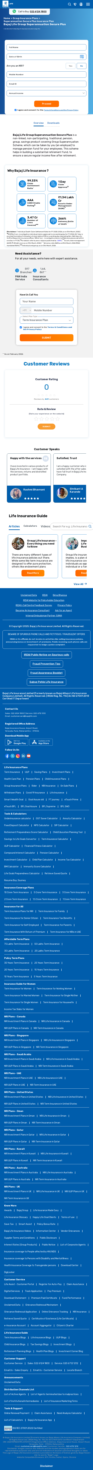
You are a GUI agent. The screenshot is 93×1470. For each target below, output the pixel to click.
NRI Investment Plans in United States (23, 1097)
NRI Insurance (49, 786)
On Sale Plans (67, 786)
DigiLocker (9, 1272)
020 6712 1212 (72, 1446)
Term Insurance (12, 772)
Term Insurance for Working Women (54, 989)
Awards (8, 1211)
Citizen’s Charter (65, 1326)
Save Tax (9, 1224)
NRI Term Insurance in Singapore (52, 1047)
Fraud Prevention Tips (46, 663)
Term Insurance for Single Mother (61, 996)
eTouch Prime (71, 800)
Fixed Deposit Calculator (16, 826)
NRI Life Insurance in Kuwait (55, 1154)
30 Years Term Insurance (16, 963)
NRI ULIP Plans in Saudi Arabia (19, 1066)
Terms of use (67, 1217)
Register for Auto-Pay (50, 1284)
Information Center (46, 1231)
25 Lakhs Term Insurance (47, 951)
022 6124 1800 (38, 11)
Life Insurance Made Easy (46, 1211)
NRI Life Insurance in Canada (55, 1021)
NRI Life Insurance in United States (65, 1097)
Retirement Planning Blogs (17, 1351)
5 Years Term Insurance (46, 977)
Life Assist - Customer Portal (19, 1284)
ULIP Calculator (12, 846)
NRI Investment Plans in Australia (21, 1173)
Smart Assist (25, 1224)
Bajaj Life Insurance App (40, 1420)
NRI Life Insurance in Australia (58, 1173)
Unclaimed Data (29, 595)
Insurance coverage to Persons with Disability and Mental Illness (36, 1259)
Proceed (46, 103)
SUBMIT (46, 337)
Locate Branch (74, 1370)
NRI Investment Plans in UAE (18, 1078)
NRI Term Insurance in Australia (50, 1180)
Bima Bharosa (60, 595)
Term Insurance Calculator (54, 839)
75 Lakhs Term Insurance (16, 944)
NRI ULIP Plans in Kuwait (16, 1161)
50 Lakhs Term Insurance (47, 944)
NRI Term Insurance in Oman (46, 1123)
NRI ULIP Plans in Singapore (17, 1047)
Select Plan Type (30, 316)
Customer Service (13, 1363)
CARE (59, 241)
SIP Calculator (61, 826)
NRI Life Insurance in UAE (50, 1078)
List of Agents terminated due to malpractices (55, 1394)
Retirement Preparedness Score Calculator (26, 832)
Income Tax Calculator (69, 860)
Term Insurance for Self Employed (21, 925)
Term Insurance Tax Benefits (57, 918)
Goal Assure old (36, 800)
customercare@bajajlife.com (24, 716)
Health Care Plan (12, 779)
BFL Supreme (49, 807)
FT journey (54, 800)
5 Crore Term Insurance (45, 893)
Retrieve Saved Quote (56, 874)
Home (7, 18)
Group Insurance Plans (25, 18)
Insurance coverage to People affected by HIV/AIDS (30, 1252)
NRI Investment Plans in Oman (19, 1116)
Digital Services (12, 1291)
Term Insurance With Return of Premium (24, 932)
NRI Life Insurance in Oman (53, 1116)
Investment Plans (61, 772)
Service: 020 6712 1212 (66, 1363)
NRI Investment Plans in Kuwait (20, 1154)
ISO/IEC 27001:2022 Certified (23, 1428)
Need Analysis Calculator (69, 1413)
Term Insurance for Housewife (58, 1003)
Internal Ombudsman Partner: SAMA (44, 616)
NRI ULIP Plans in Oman (15, 1123)
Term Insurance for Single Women (21, 1003)
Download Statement (15, 1298)
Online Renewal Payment (16, 1413)
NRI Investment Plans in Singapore (21, 1040)
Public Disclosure (48, 1238)
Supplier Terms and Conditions (19, 1238)
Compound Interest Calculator (19, 853)
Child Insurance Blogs (14, 1345)
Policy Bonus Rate (46, 1224)
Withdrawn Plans (12, 793)
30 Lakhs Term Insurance (16, 951)
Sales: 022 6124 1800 (39, 1363)
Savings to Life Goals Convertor (20, 839)
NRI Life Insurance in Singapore (59, 1040)
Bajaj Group (22, 1211)
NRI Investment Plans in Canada (20, 1021)
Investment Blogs (63, 1345)
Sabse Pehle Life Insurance (46, 681)
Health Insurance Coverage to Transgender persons (30, 1266)
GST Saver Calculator (47, 819)
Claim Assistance (75, 1284)
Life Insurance (57, 793)
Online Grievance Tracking (55, 1312)
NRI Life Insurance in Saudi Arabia (63, 1059)
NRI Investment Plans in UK (17, 1192)
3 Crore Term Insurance (74, 893)
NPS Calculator (41, 826)
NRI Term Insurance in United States (58, 1104)
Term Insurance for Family (51, 911)
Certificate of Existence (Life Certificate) (53, 1319)
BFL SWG (65, 807)
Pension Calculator (49, 853)
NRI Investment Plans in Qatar (19, 1135)
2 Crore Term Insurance (16, 899)
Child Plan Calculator (42, 860)
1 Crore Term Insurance (74, 899)
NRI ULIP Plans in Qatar (15, 1142)
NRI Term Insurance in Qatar (46, 1142)
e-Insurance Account (15, 1326)
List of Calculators (13, 1420)
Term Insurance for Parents (58, 925)
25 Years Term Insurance (46, 963)
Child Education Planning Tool (67, 832)
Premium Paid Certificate (44, 1298)
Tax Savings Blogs (39, 1345)
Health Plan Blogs (45, 1351)
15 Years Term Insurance (46, 970)
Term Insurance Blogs (15, 1338)
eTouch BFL (10, 807)
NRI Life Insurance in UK (48, 1192)
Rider (34, 786)
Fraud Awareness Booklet (46, 672)
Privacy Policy (65, 606)
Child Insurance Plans (55, 779)
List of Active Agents (15, 1394)
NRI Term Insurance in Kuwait (47, 1161)
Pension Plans (33, 779)
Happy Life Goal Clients (44, 1217)
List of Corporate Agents (73, 1245)
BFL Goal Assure (29, 807)
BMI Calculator (11, 867)
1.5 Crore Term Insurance (45, 899)
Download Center (69, 1266)
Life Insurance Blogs (41, 1338)
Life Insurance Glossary (16, 1217)
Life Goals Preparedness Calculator (22, 874)
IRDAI (45, 595)
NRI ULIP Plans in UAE (14, 1085)
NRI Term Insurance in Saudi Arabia (56, 1066)
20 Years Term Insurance (16, 970)
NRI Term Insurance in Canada (49, 1028)
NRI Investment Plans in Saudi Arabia (22, 1059)
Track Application (34, 1291)
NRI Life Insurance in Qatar (53, 1135)
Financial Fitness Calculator (39, 846)
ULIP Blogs (61, 1338)
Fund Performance (71, 1298)
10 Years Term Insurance (16, 977)
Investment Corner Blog (71, 1351)
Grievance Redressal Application (20, 1312)
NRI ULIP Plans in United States (19, 1104)
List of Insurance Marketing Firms (61, 1401)
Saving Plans (40, 772)
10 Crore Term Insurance (16, 893)
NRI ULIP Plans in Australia (17, 1180)
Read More (33, 573)
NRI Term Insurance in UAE (43, 1085)
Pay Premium (54, 1291)
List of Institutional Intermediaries (21, 1401)
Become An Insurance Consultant (33, 611)
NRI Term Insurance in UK (16, 1199)
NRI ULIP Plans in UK (74, 1192)
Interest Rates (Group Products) (20, 1245)
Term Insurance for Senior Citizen (21, 918)
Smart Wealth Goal (13, 800)
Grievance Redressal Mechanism (41, 1305)
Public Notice (48, 1245)
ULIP (27, 772)
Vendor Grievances (70, 1231)
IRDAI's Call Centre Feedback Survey (34, 606)
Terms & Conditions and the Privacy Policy (61, 110)
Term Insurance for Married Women (21, 996)
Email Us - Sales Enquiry (16, 1370)
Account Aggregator (41, 1326)
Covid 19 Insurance (35, 793)
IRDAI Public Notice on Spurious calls (46, 654)
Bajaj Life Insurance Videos (17, 1231)
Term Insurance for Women (18, 989)
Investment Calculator (15, 860)
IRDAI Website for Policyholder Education (43, 601)
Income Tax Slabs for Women (19, 1009)
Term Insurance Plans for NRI (18, 911)
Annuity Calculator (72, 819)
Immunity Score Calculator (37, 867)
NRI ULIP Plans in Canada (16, 1028)
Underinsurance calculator (17, 819)
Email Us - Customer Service (47, 1370)
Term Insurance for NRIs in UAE (65, 932)
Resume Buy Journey (15, 881)
